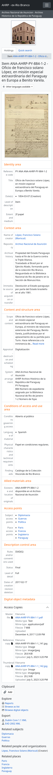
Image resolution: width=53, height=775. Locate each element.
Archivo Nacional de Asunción (31, 244)
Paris (20, 527)
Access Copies (13, 607)
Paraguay (23, 537)
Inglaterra (23, 534)
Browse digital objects (15, 710)
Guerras (22, 518)
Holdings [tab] (9, 50)
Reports (7, 703)
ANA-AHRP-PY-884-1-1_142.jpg (31, 666)
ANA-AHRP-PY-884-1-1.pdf (29, 617)
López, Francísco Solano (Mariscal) (20, 750)
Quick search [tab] (25, 50)
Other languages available (17, 86)
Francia (22, 531)
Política (22, 522)
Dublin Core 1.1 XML (14, 720)
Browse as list (11, 706)
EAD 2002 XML (11, 723)
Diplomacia (24, 515)
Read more (38, 343)
